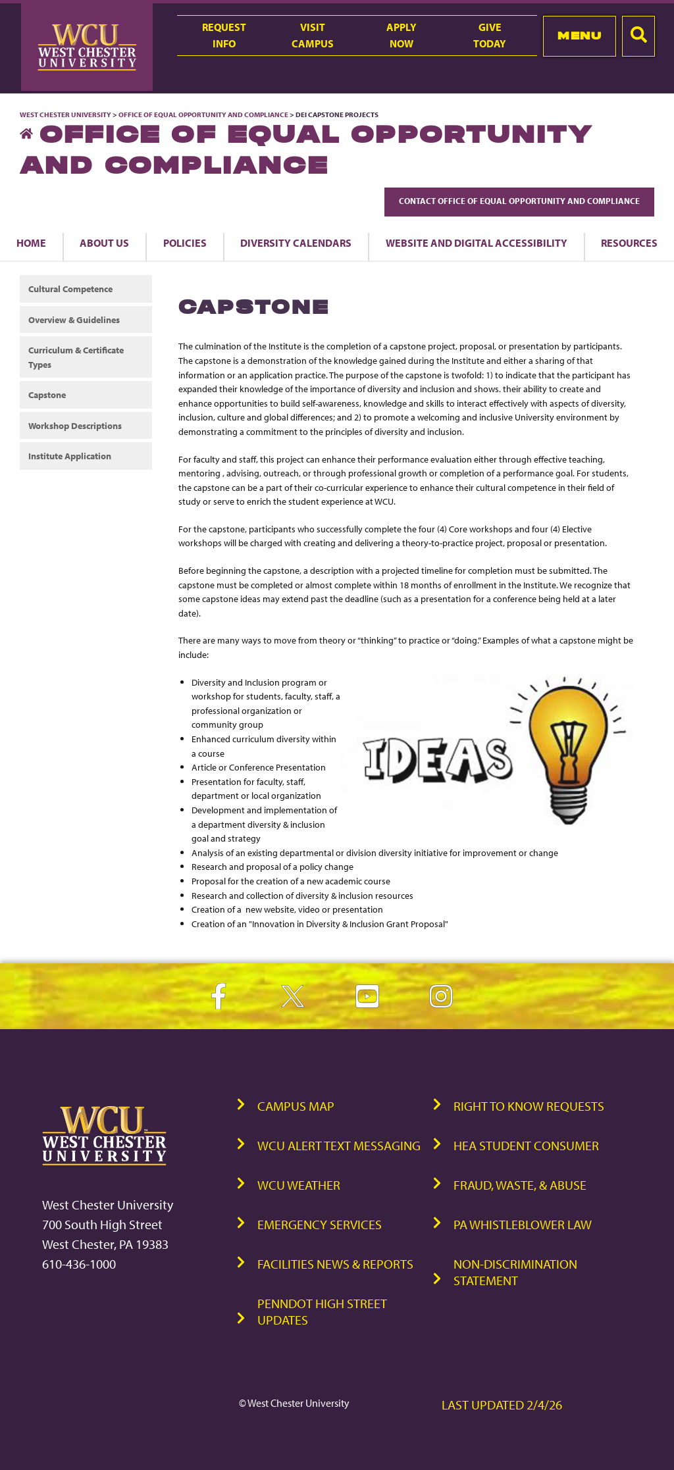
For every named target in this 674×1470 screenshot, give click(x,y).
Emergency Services (319, 1224)
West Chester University (65, 114)
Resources (629, 242)
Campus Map (295, 1106)
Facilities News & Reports (335, 1263)
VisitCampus (313, 35)
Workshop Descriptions (75, 425)
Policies (185, 242)
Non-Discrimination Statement (515, 1271)
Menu (579, 35)
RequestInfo (224, 35)
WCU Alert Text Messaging (339, 1145)
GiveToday (489, 35)
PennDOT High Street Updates (322, 1311)
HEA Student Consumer (526, 1145)
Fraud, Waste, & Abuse (520, 1185)
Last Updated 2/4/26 (502, 1404)
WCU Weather (298, 1185)
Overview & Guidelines (74, 319)
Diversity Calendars (295, 242)
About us (104, 242)
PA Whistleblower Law (523, 1224)
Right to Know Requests (529, 1106)
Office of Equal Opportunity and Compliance (203, 114)
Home (31, 242)
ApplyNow (401, 35)
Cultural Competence (70, 288)
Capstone (47, 394)
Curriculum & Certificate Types (76, 356)
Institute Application (69, 455)
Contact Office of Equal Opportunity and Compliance (519, 200)
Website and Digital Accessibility (476, 242)
